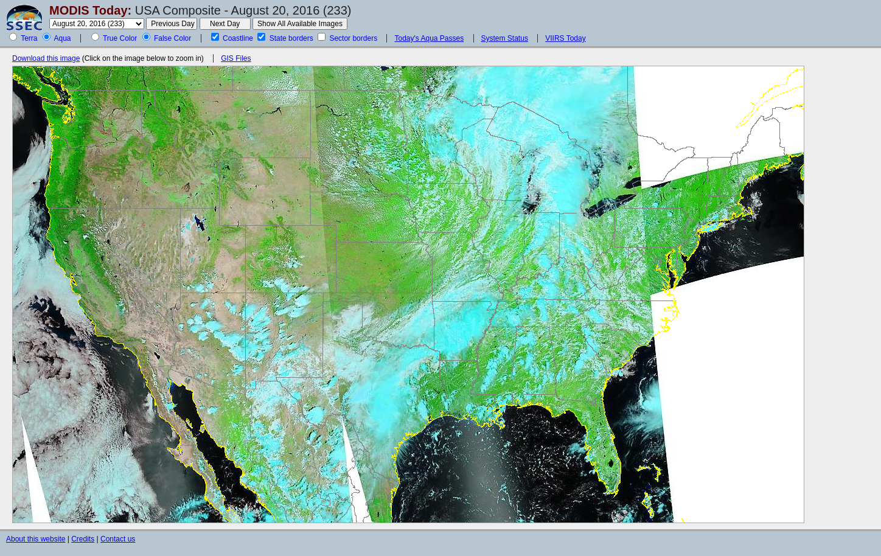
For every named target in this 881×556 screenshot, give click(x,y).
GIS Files (236, 58)
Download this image (46, 58)
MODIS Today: (90, 10)
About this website (35, 539)
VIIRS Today (565, 38)
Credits (82, 539)
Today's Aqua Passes (429, 38)
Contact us (117, 539)
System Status (504, 38)
